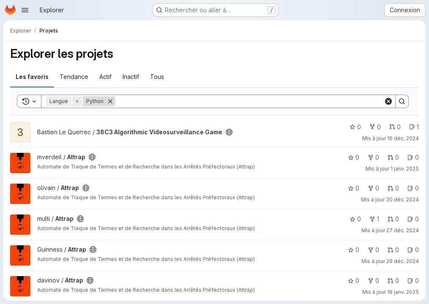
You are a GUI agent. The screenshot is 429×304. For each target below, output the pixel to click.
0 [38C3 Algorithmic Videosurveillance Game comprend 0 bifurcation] (375, 126)
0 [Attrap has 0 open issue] (413, 157)
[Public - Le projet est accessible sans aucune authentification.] (229, 132)
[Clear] (388, 101)
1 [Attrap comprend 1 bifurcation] (374, 219)
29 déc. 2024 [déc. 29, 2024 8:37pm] (402, 261)
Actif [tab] (105, 76)
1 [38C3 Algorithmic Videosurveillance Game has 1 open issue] (414, 126)
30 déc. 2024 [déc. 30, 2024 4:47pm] (402, 199)
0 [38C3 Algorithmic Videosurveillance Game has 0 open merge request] (395, 126)
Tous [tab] (157, 76)
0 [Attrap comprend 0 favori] (353, 157)
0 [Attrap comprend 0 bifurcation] (373, 157)
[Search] (249, 101)
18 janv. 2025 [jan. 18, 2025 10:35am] (403, 292)
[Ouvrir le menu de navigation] (25, 10)
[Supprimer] (110, 101)
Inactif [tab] (131, 76)
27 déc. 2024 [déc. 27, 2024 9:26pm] (402, 230)
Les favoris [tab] (32, 76)
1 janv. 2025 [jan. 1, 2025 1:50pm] (405, 169)
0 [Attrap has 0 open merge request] (393, 157)
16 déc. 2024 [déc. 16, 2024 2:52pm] (403, 138)
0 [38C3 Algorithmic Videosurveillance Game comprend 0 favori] (355, 126)
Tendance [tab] (74, 76)
